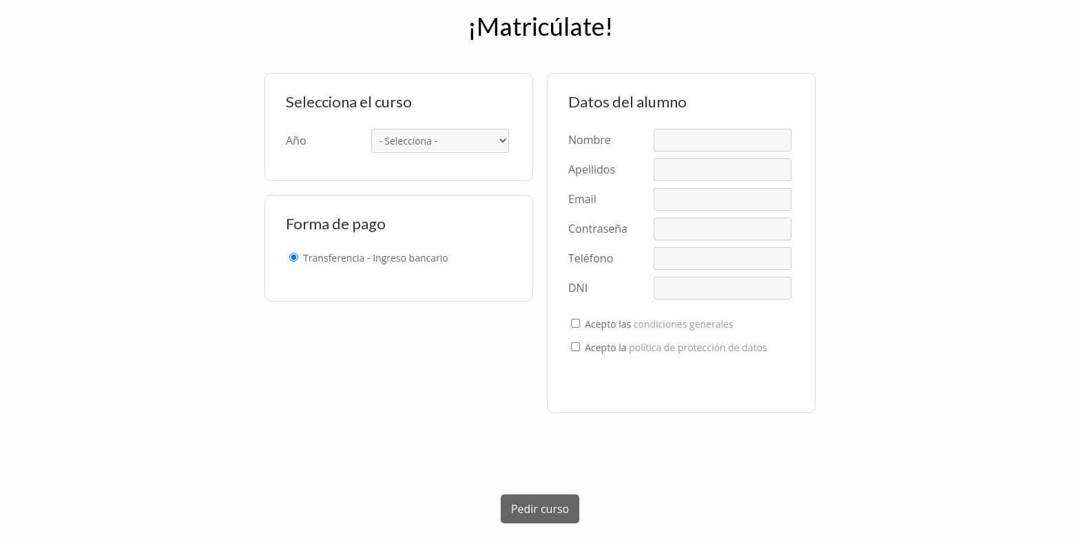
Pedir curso (540, 508)
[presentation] (540, 454)
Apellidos (591, 169)
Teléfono (590, 258)
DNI (578, 287)
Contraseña (597, 228)
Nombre (589, 139)
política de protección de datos (698, 347)
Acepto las (659, 324)
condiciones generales (684, 324)
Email (582, 199)
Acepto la (676, 348)
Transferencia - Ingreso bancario (375, 258)
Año (296, 140)
